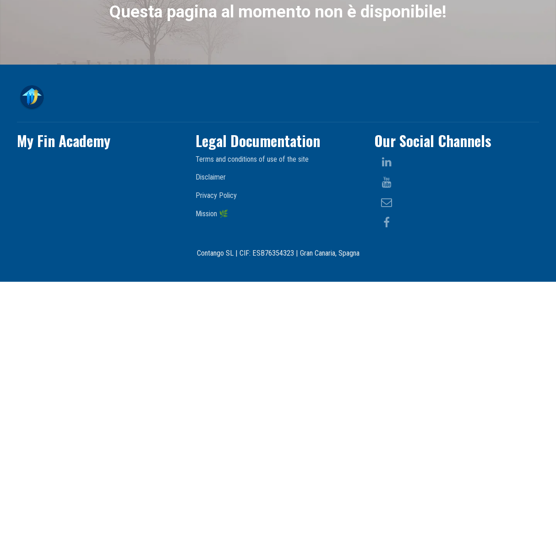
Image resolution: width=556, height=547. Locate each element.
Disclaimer (211, 442)
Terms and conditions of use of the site (252, 424)
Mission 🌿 (212, 478)
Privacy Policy (216, 460)
